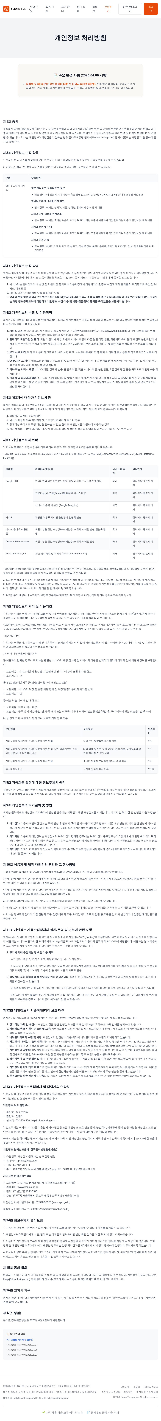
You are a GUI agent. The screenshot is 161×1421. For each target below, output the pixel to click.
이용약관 (128, 1392)
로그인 (150, 8)
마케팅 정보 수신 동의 (147, 1392)
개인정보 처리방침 (111, 1392)
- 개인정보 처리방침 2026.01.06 (21, 1349)
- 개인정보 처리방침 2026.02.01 (21, 1344)
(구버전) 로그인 (130, 8)
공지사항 (125, 1387)
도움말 (136, 1387)
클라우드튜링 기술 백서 (105, 1412)
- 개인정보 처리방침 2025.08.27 (21, 1355)
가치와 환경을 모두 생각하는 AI (64, 1412)
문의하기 (108, 8)
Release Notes (151, 1387)
